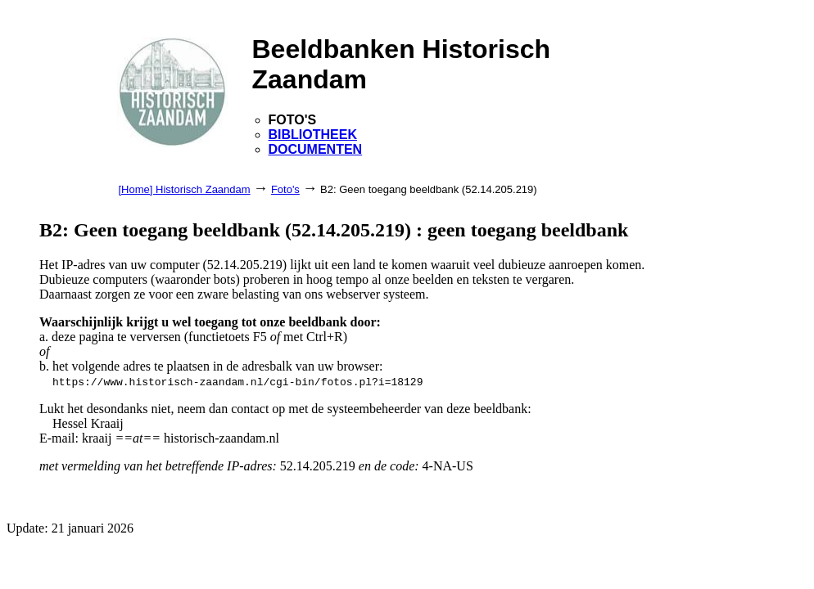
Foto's (285, 189)
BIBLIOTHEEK (313, 135)
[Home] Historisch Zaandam (185, 189)
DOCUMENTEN (316, 149)
